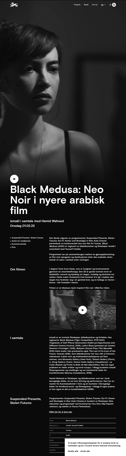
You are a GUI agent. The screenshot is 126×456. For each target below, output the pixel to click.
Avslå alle (85, 451)
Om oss (95, 5)
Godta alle (73, 451)
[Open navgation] (114, 5)
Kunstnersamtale (18, 244)
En (105, 5)
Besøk (86, 5)
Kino (13, 247)
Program (77, 5)
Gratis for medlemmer (20, 241)
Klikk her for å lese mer (60, 412)
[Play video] (82, 311)
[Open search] (110, 5)
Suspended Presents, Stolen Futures (26, 238)
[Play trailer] (14, 180)
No (102, 5)
